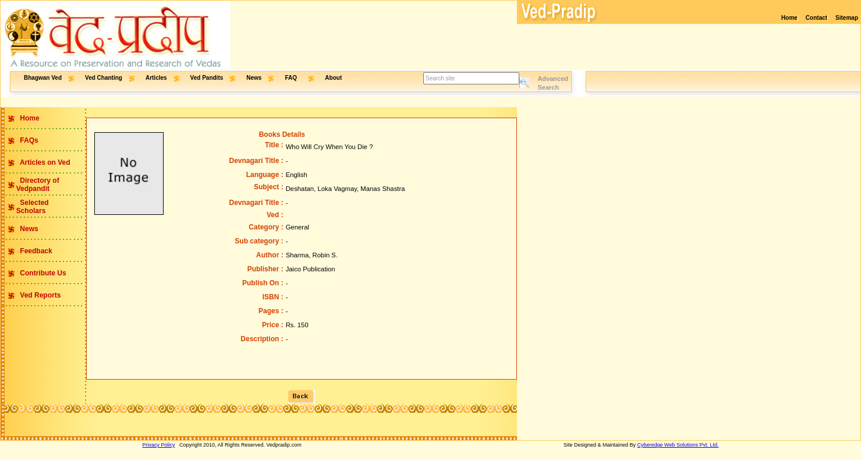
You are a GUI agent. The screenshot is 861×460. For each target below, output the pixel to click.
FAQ (291, 78)
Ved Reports (39, 295)
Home (789, 18)
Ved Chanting (103, 78)
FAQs (28, 140)
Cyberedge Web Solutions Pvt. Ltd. (678, 445)
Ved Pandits (207, 78)
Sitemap (846, 18)
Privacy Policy (159, 445)
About (333, 78)
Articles (156, 78)
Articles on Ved (44, 162)
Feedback (35, 251)
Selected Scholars (25, 207)
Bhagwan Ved (43, 78)
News (253, 78)
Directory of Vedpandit (30, 184)
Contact (816, 18)
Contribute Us (42, 273)
